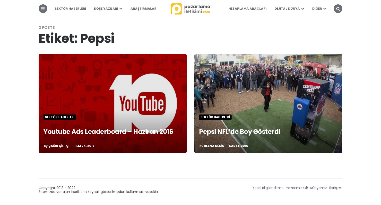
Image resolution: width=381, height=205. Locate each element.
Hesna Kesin (214, 146)
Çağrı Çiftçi (58, 146)
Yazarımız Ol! (297, 187)
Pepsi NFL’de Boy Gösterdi (239, 131)
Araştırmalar (143, 8)
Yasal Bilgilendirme (268, 187)
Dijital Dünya (287, 8)
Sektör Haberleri (70, 8)
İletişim (335, 187)
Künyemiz (318, 187)
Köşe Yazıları (106, 8)
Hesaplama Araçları (247, 8)
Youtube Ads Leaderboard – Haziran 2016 (108, 131)
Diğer (317, 8)
